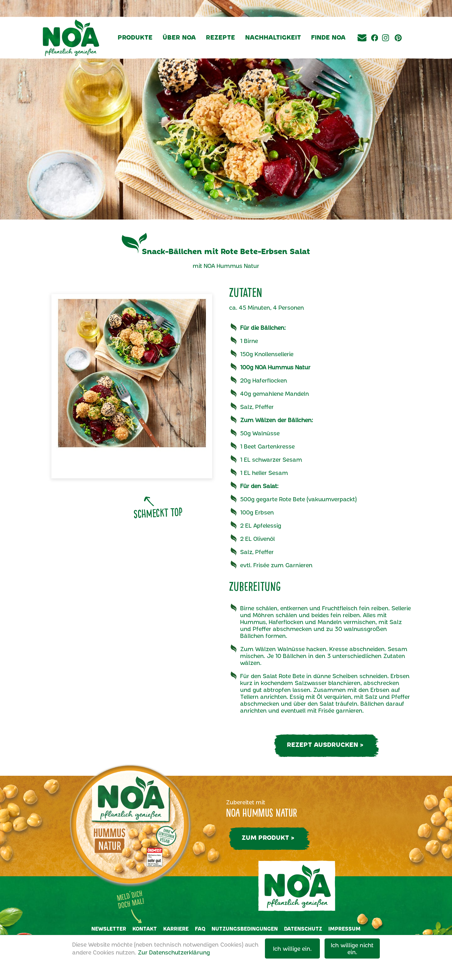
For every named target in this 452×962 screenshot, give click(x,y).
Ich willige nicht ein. (352, 948)
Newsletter (108, 929)
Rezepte (220, 37)
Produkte (135, 37)
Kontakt (144, 929)
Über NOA (179, 37)
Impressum (344, 929)
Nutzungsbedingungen (245, 929)
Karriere (176, 929)
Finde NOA (328, 37)
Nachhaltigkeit (273, 37)
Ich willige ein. (292, 948)
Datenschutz (303, 929)
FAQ (200, 929)
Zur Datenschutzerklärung (174, 952)
